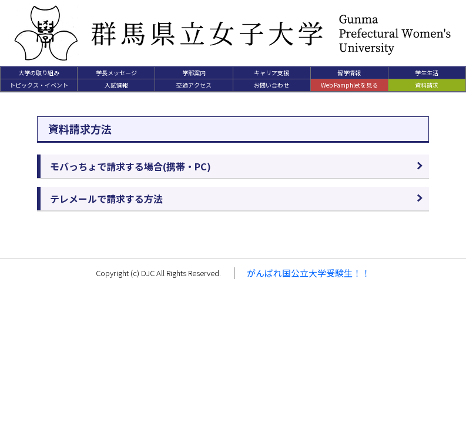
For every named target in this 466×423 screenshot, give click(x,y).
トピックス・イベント (38, 84)
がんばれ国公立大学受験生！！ (308, 273)
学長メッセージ (116, 72)
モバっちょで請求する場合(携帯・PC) (130, 166)
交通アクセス (194, 84)
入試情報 (116, 84)
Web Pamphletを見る (349, 84)
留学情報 (349, 72)
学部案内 (194, 72)
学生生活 (426, 72)
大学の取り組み (38, 72)
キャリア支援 (271, 72)
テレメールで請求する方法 (106, 199)
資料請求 (426, 84)
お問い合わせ (271, 84)
